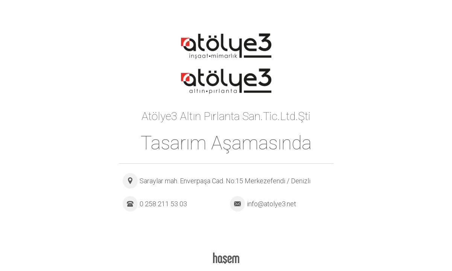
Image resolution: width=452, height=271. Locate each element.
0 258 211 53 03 (163, 204)
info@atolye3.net (271, 204)
